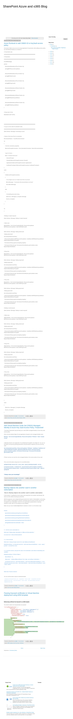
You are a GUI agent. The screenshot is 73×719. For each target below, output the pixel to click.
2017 (51, 62)
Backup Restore (17, 587)
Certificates (21, 643)
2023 (51, 51)
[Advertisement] (36, 23)
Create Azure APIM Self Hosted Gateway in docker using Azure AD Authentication (23, 685)
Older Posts (42, 648)
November (53, 46)
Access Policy (9, 417)
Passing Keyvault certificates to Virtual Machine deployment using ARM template (21, 594)
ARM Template (10, 643)
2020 (51, 56)
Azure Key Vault (16, 417)
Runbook (20, 417)
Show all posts (34, 38)
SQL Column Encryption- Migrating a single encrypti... (58, 48)
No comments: (21, 478)
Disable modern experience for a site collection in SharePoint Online (20, 712)
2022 (51, 53)
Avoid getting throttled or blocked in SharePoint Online (24, 705)
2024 (51, 44)
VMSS (24, 417)
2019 (51, 58)
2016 (51, 63)
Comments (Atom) (13, 650)
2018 (51, 60)
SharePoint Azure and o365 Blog (25, 6)
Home (22, 648)
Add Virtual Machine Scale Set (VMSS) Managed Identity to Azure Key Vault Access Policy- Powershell (23, 426)
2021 (51, 55)
